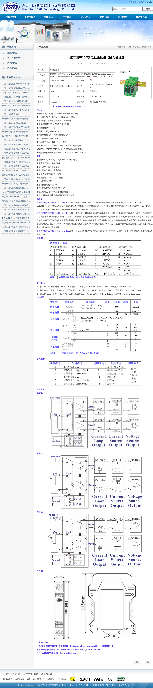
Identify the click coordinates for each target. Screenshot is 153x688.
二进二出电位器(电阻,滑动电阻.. (15, 101)
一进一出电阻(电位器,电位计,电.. (15, 188)
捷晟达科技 (17, 674)
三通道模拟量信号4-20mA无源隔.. (16, 179)
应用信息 (122, 17)
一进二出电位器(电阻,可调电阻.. (15, 97)
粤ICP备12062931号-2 (107, 685)
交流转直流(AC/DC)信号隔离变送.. (16, 158)
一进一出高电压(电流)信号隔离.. (15, 119)
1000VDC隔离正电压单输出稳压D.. (17, 192)
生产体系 (67, 17)
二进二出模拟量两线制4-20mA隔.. (16, 209)
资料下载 (104, 17)
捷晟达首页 (11, 17)
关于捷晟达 (19, 679)
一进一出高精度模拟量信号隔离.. (16, 184)
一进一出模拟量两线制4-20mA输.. (16, 88)
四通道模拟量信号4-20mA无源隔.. (16, 175)
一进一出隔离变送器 (10, 114)
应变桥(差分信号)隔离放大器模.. (15, 136)
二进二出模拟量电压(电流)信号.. (15, 144)
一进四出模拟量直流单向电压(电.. (16, 149)
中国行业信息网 (38, 674)
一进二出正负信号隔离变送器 (14, 123)
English (150, 2)
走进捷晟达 (29, 17)
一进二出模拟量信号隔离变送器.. (16, 162)
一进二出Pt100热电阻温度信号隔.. (16, 105)
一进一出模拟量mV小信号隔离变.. (16, 110)
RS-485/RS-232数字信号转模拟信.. (17, 218)
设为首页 (130, 2)
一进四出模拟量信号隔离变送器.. (16, 231)
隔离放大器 (12, 63)
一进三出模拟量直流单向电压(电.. (16, 153)
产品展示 (85, 17)
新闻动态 (48, 17)
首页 (129, 47)
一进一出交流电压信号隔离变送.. (16, 131)
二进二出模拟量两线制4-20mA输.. (16, 84)
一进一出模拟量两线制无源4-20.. (16, 214)
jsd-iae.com (32, 685)
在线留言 (51, 679)
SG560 (49, 674)
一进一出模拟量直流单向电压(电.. (16, 166)
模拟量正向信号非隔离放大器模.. (16, 201)
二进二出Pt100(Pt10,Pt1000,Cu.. (16, 93)
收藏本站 (140, 2)
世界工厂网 (27, 674)
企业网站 (132, 685)
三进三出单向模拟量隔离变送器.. (16, 140)
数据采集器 (12, 53)
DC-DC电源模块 (14, 58)
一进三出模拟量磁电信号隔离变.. (16, 205)
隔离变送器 (12, 68)
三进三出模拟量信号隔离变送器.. (16, 227)
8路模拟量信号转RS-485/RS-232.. (16, 223)
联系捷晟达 (141, 17)
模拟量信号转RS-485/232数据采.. (16, 197)
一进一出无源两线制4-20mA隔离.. (16, 127)
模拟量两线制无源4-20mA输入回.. (16, 170)
